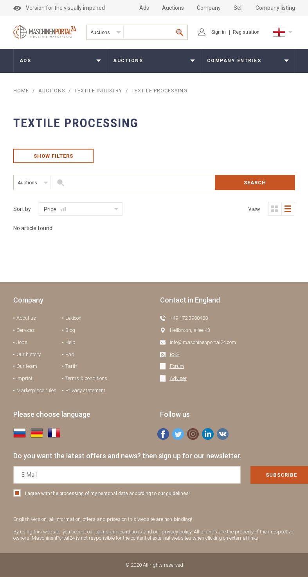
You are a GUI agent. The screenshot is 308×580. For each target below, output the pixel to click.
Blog (70, 333)
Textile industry (99, 91)
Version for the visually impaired (59, 8)
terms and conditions (118, 534)
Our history (28, 357)
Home (21, 91)
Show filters (53, 157)
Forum (177, 369)
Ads (144, 8)
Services (25, 333)
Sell (238, 8)
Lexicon (73, 321)
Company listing (275, 8)
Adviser (178, 381)
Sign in (212, 32)
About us (26, 321)
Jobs (21, 345)
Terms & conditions (86, 381)
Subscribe (257, 477)
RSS (174, 357)
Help (70, 345)
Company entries (234, 60)
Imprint (24, 381)
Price (55, 212)
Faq (69, 357)
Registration (246, 32)
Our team (26, 369)
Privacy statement (85, 393)
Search (255, 185)
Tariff (71, 369)
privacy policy (176, 534)
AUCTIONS (52, 91)
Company (209, 8)
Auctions (173, 8)
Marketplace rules (36, 393)
